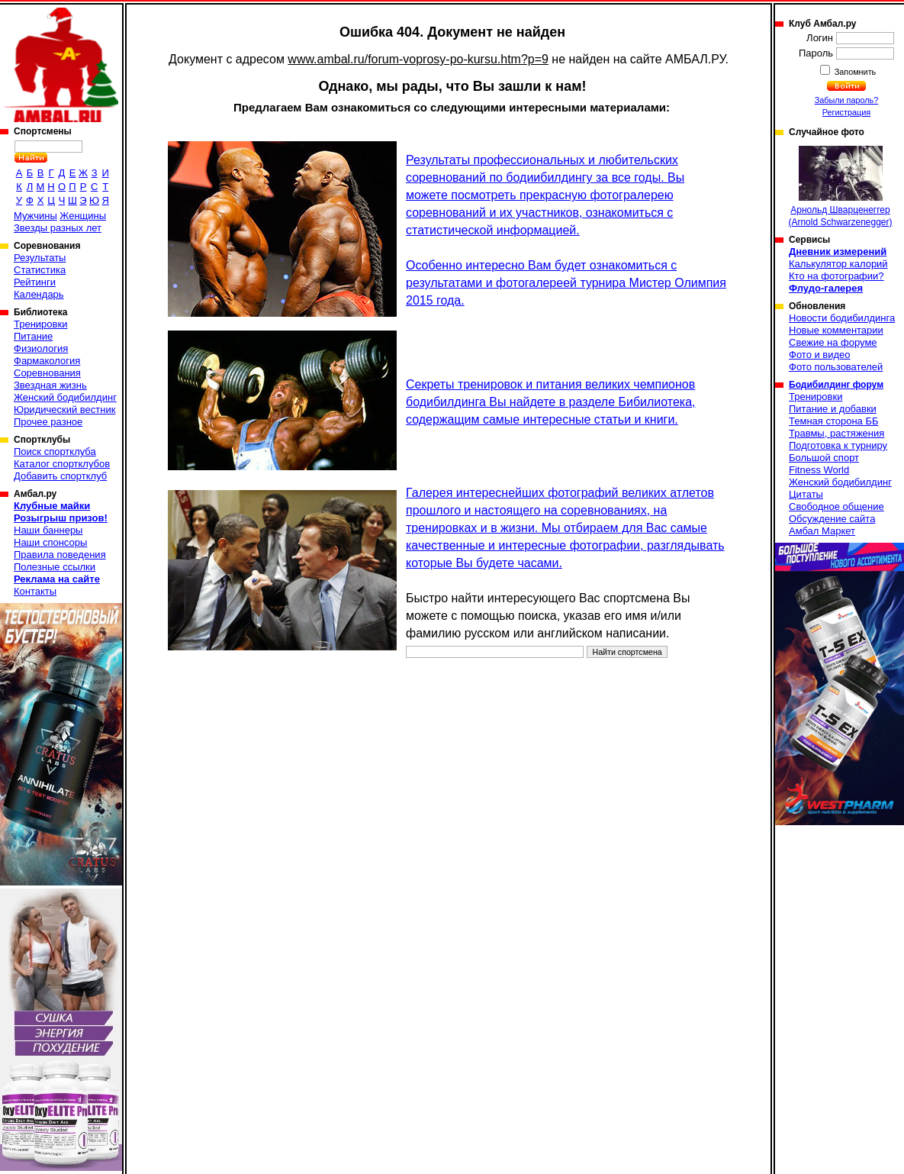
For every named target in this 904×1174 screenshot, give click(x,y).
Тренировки (40, 324)
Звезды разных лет (57, 228)
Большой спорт (824, 457)
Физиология (41, 348)
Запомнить (854, 71)
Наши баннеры (48, 530)
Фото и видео (820, 354)
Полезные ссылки (54, 566)
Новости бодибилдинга (842, 318)
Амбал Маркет (822, 531)
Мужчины (35, 215)
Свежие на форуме (833, 342)
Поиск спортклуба (55, 451)
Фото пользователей (836, 367)
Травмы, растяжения (836, 433)
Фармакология (47, 360)
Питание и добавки (833, 408)
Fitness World (819, 470)
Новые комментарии (836, 330)
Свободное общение (836, 506)
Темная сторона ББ (834, 421)
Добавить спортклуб (60, 476)
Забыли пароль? (847, 100)
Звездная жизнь (50, 385)
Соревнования (47, 373)
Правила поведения (60, 554)
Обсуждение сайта (832, 518)
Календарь (39, 294)
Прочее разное (48, 421)
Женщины (83, 215)
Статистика (40, 270)
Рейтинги (35, 282)
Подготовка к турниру (838, 445)
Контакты (35, 591)
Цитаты (806, 494)
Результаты (40, 257)
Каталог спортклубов (62, 463)
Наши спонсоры (50, 542)
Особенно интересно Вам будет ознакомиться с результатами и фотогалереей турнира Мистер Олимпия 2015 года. (566, 283)
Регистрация (846, 112)
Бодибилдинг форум (836, 384)
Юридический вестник (64, 409)
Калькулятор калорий (838, 263)
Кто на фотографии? (836, 276)
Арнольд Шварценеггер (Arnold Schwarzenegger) (840, 186)
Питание (33, 336)
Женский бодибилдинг (65, 397)
